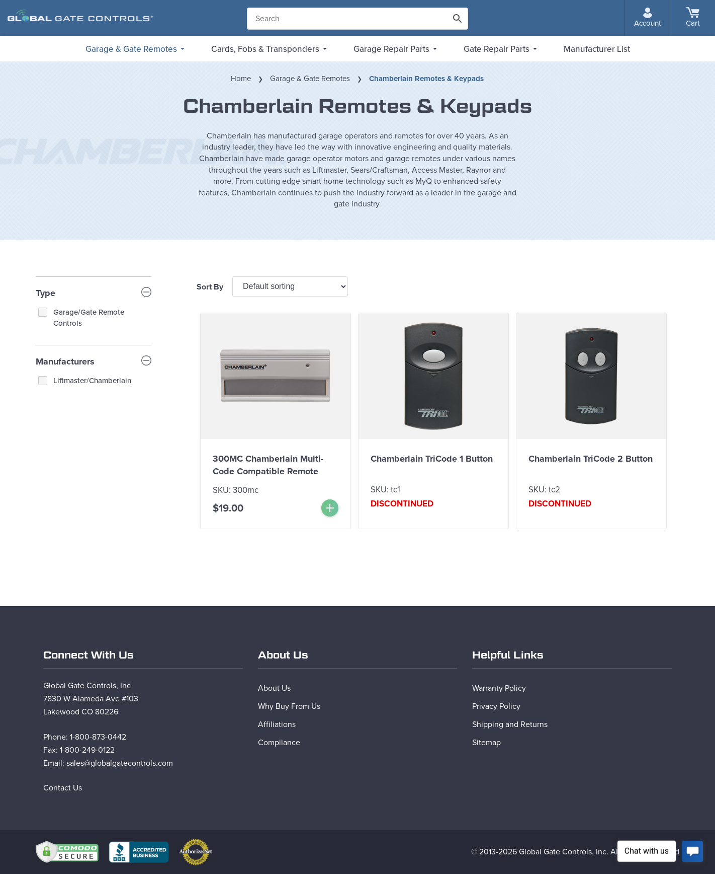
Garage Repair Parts (391, 49)
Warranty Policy (499, 688)
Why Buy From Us (289, 706)
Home (241, 78)
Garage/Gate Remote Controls (88, 317)
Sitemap (486, 743)
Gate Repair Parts (496, 49)
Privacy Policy (496, 706)
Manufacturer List (597, 49)
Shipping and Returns (510, 724)
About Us (274, 688)
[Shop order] (290, 286)
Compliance (279, 743)
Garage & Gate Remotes (131, 49)
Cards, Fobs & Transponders (265, 49)
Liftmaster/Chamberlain (92, 380)
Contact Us (62, 788)
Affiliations (277, 724)
